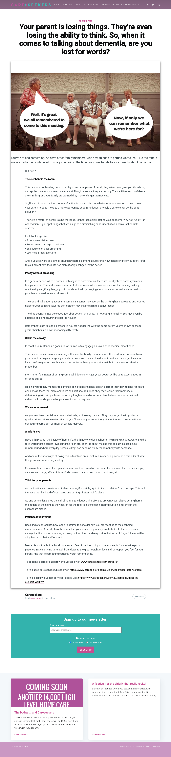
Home (56, 5)
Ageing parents (91, 5)
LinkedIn (156, 746)
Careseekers (33, 595)
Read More (139, 596)
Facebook (137, 746)
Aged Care (68, 5)
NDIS (78, 5)
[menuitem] (56, 5)
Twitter (147, 746)
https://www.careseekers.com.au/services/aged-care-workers (106, 569)
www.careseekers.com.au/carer (99, 561)
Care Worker (94, 642)
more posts (36, 598)
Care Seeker (76, 642)
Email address (57, 625)
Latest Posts (125, 746)
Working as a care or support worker (120, 5)
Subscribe (85, 649)
